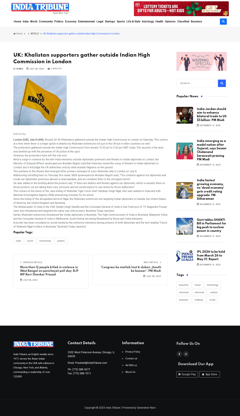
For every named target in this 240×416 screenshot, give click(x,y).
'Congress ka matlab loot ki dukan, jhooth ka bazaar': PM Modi (131, 269)
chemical (183, 292)
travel (198, 285)
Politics (58, 21)
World (33, 21)
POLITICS (61, 241)
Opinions (170, 21)
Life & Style (133, 21)
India (25, 21)
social (212, 299)
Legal (100, 21)
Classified (183, 21)
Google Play (187, 377)
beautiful (183, 285)
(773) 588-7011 (82, 374)
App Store (209, 377)
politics (214, 292)
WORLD (35, 33)
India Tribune (113, 408)
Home (17, 21)
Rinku (19, 69)
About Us (130, 373)
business (183, 299)
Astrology (148, 21)
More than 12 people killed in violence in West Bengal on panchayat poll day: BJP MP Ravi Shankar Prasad (49, 271)
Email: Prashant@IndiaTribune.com (87, 364)
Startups (110, 21)
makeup (199, 299)
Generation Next (146, 408)
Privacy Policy (132, 353)
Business (196, 21)
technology (212, 285)
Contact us (131, 360)
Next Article (152, 262)
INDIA (18, 241)
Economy (70, 21)
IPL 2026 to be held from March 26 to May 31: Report (211, 255)
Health (159, 21)
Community (46, 21)
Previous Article (31, 262)
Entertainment (86, 21)
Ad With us (131, 366)
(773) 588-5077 (81, 370)
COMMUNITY (45, 241)
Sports (121, 21)
